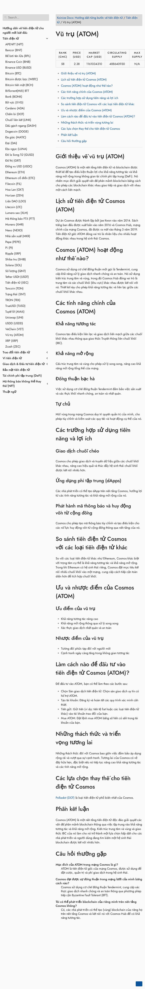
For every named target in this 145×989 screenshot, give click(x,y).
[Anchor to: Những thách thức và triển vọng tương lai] (139, 738)
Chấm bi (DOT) (14, 114)
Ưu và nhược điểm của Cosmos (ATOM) (86, 110)
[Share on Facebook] (59, 43)
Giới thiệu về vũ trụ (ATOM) (78, 73)
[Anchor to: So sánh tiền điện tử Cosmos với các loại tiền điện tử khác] (139, 543)
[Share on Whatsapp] (84, 43)
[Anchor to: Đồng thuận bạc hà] (99, 379)
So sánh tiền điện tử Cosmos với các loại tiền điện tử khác (97, 104)
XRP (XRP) (11, 341)
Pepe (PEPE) (13, 242)
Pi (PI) (9, 248)
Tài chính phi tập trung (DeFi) (22, 375)
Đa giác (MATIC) (15, 137)
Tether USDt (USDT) (17, 277)
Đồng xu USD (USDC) (18, 166)
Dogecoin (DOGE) (17, 131)
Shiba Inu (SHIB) (15, 259)
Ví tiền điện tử (12, 358)
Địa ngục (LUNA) (16, 149)
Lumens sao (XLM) (16, 213)
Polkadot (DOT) (65, 798)
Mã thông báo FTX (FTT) (20, 219)
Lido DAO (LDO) (15, 201)
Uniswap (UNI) (14, 317)
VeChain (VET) (14, 329)
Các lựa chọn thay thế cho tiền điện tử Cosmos (90, 129)
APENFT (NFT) (14, 44)
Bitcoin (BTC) (13, 73)
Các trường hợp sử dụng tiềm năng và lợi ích (89, 98)
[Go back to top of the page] (139, 983)
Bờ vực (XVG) (14, 102)
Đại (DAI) (11, 143)
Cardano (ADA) (15, 108)
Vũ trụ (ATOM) (14, 335)
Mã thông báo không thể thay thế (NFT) (22, 383)
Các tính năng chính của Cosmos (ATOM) (87, 92)
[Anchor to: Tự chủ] (74, 404)
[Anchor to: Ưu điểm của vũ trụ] (99, 609)
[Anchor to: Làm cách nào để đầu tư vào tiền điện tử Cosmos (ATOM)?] (139, 668)
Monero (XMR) (14, 224)
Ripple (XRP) (13, 253)
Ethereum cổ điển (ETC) (20, 178)
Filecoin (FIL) (13, 184)
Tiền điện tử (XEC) (17, 282)
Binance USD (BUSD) (18, 67)
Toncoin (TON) (14, 288)
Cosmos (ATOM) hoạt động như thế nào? (87, 86)
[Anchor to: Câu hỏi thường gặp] (111, 853)
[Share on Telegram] (90, 43)
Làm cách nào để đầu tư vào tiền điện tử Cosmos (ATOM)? (98, 116)
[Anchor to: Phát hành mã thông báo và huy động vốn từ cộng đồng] (139, 509)
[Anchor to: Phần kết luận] (94, 809)
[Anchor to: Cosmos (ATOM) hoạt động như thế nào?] (139, 254)
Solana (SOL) (13, 265)
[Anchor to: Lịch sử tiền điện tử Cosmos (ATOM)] (139, 205)
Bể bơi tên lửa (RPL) (18, 56)
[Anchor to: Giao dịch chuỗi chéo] (103, 451)
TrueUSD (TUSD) (15, 306)
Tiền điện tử (11, 38)
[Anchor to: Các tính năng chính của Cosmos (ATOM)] (139, 307)
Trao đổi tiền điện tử (16, 352)
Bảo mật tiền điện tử (16, 370)
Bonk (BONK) (13, 96)
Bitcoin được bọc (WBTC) (21, 79)
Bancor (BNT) (13, 50)
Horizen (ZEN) (14, 195)
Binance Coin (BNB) (17, 62)
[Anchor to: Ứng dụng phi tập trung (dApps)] (125, 481)
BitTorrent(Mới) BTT (17, 91)
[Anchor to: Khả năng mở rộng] (98, 354)
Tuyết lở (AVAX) (15, 312)
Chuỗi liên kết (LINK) (18, 120)
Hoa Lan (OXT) (14, 189)
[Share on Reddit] (78, 43)
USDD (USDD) (14, 323)
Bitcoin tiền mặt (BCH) (19, 85)
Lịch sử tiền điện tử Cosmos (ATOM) (84, 79)
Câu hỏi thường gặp (74, 141)
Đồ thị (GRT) (13, 160)
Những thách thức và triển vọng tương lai (87, 122)
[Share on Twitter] (65, 43)
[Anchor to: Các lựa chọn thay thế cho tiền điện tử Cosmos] (139, 782)
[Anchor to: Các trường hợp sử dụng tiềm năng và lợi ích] (139, 434)
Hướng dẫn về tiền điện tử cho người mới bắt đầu (23, 30)
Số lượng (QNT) (15, 271)
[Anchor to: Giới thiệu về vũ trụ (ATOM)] (129, 156)
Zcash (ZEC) (13, 346)
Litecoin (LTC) (13, 207)
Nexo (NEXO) (14, 230)
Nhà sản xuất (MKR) (17, 236)
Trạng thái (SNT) (15, 294)
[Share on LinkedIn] (71, 43)
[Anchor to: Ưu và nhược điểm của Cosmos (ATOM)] (139, 592)
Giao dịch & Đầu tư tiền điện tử (24, 364)
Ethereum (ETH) (15, 172)
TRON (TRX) (12, 300)
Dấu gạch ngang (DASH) (20, 126)
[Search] (26, 17)
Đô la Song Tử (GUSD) (19, 155)
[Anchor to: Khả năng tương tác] (100, 324)
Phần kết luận (69, 135)
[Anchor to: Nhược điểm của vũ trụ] (108, 638)
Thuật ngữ (9, 392)
